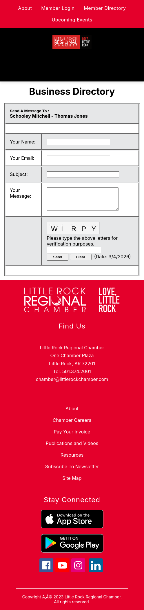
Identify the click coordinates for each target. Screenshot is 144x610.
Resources (72, 455)
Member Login (57, 8)
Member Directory (105, 8)
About (25, 8)
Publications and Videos (72, 443)
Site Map (71, 478)
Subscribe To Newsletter (72, 466)
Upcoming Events (72, 20)
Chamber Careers (72, 420)
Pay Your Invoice (72, 432)
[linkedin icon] (96, 570)
